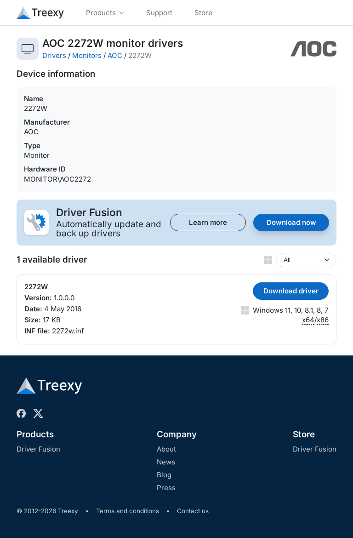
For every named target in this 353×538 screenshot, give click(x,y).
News (166, 462)
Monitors (87, 55)
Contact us (193, 511)
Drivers (54, 55)
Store (304, 434)
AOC (115, 55)
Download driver (291, 290)
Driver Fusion (38, 449)
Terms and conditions (127, 511)
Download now (291, 222)
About (166, 449)
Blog (164, 474)
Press (166, 487)
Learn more (208, 222)
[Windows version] (306, 260)
